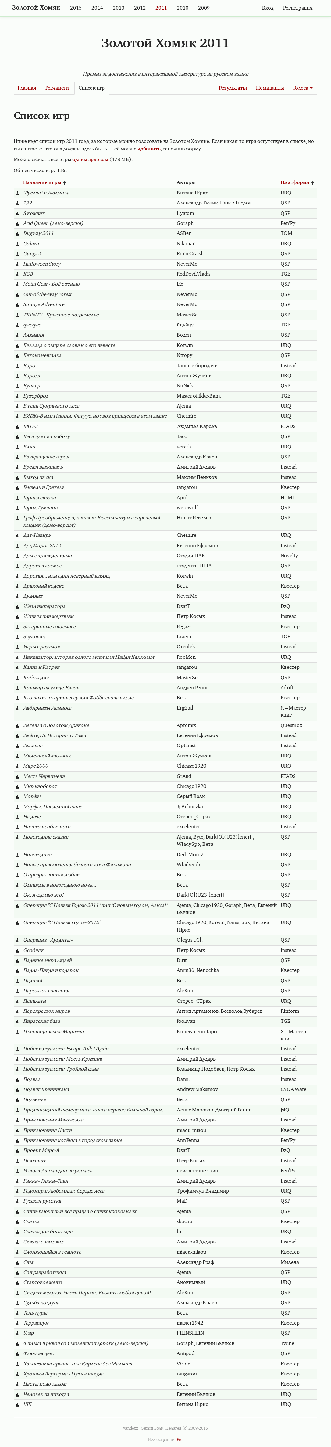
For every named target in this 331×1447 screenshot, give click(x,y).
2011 (161, 8)
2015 (76, 8)
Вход (267, 8)
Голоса (303, 88)
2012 (140, 8)
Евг (180, 1440)
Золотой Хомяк (36, 8)
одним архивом (90, 159)
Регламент (57, 88)
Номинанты (270, 88)
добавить (149, 149)
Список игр (92, 88)
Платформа (298, 182)
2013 (118, 8)
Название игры (45, 182)
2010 (182, 8)
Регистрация (298, 8)
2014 (97, 8)
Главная (27, 88)
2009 (204, 8)
